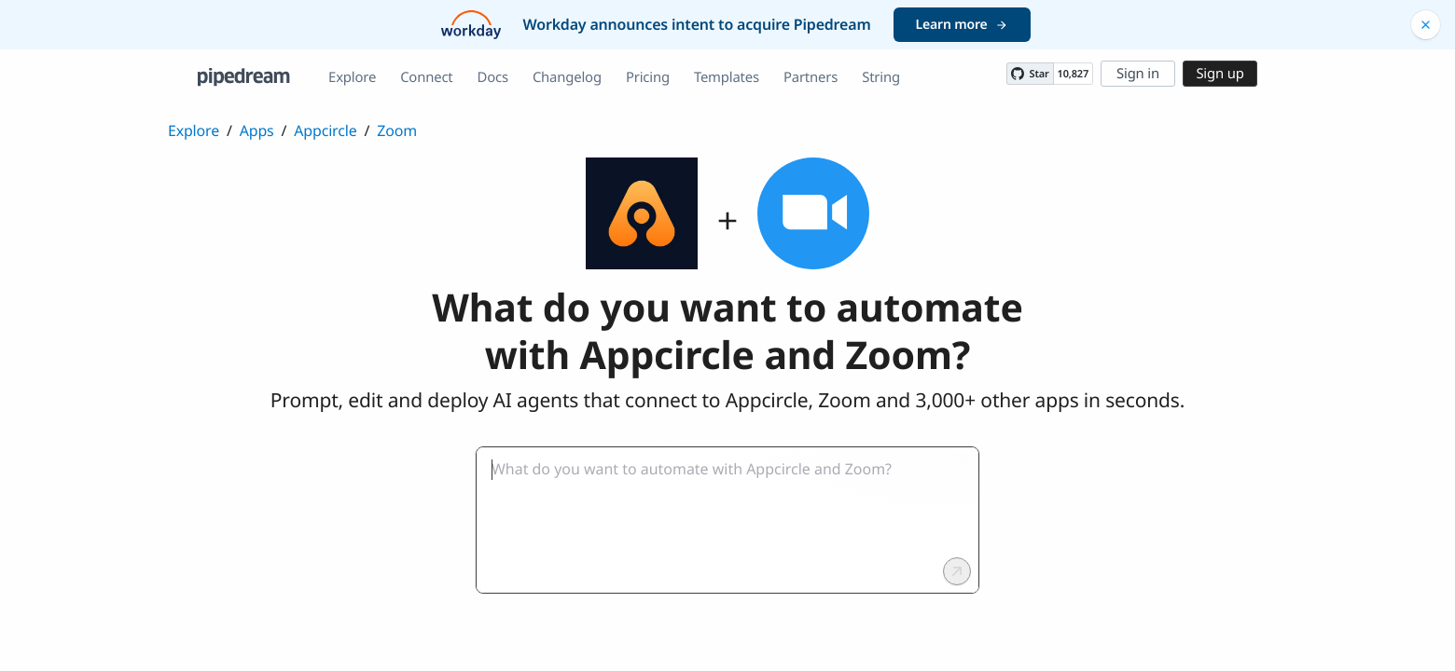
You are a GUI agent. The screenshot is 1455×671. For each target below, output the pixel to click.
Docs (493, 77)
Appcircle (325, 130)
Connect (426, 77)
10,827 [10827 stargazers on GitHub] (1073, 74)
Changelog (567, 77)
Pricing (648, 77)
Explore (352, 77)
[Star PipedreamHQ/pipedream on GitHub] (1029, 73)
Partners (810, 77)
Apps (257, 130)
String (881, 77)
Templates (726, 77)
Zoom (397, 130)
